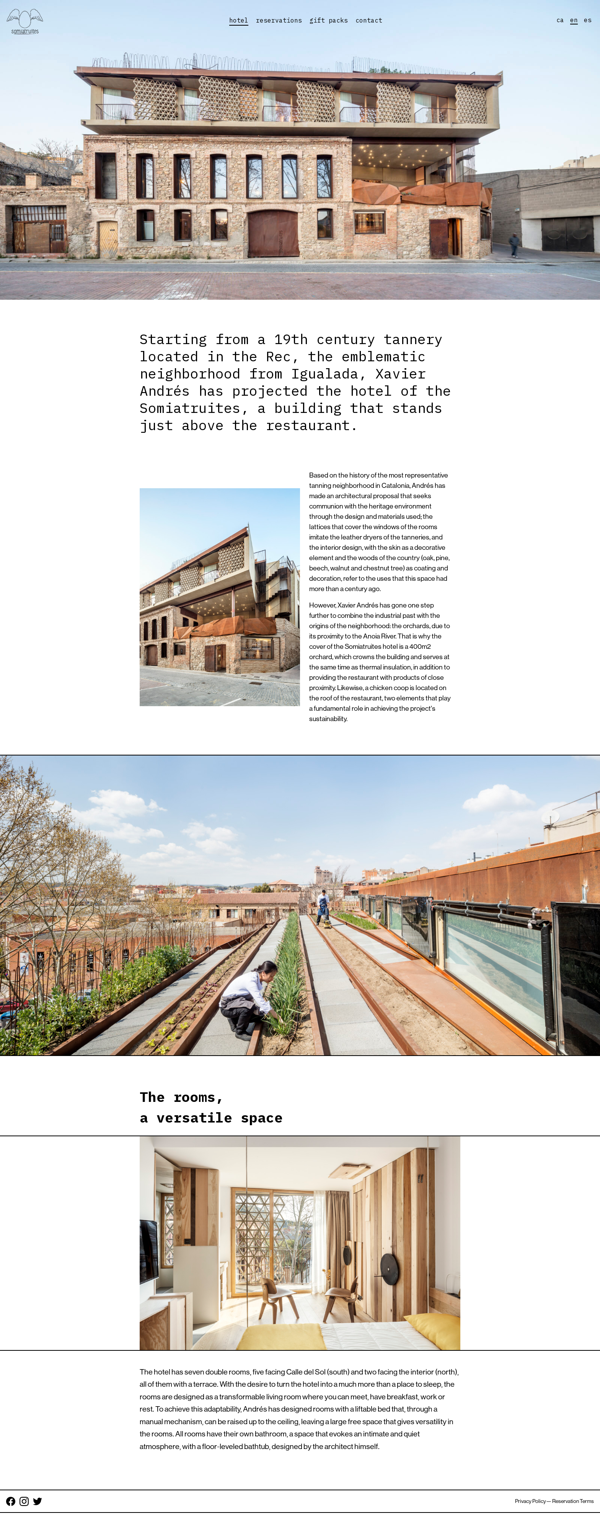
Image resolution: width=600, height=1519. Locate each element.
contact (368, 20)
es (588, 20)
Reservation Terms (573, 1501)
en (574, 20)
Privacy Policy (530, 1501)
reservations (279, 20)
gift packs (329, 20)
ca (560, 20)
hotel (238, 20)
